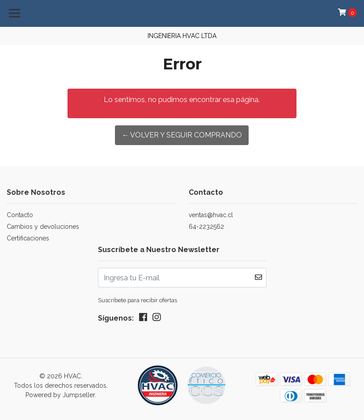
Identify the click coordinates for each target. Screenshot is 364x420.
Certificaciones (28, 238)
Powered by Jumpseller (60, 395)
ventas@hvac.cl (211, 215)
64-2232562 (206, 226)
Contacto (20, 215)
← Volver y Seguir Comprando (182, 135)
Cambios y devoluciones (43, 226)
